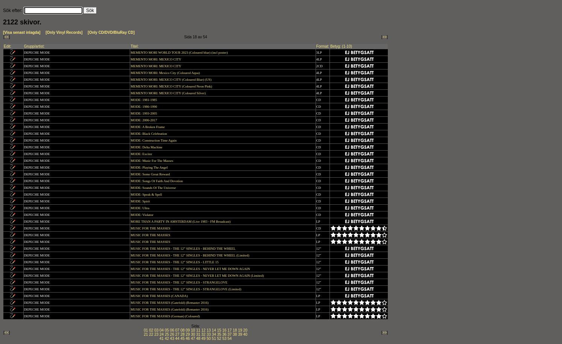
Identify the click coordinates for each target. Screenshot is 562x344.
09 (188, 330)
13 (209, 330)
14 (214, 330)
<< (7, 37)
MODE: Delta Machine (147, 147)
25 (167, 334)
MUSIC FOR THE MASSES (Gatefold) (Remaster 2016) (170, 303)
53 (224, 338)
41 (161, 338)
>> (385, 37)
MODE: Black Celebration (149, 134)
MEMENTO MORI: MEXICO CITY (156, 59)
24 (161, 334)
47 (193, 338)
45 (183, 338)
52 (219, 338)
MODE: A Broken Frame (148, 127)
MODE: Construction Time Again (154, 140)
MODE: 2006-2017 (144, 120)
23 (156, 334)
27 (177, 334)
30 (193, 334)
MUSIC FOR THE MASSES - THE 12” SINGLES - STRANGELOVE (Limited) (186, 289)
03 (156, 330)
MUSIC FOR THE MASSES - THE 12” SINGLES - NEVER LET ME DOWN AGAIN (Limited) (197, 276)
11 (198, 330)
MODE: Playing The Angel (150, 167)
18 (235, 330)
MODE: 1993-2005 (144, 113)
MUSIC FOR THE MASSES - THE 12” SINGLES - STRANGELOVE (179, 282)
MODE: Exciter (142, 154)
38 (235, 334)
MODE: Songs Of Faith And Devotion (157, 181)
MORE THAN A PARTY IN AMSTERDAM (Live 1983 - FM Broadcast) (181, 221)
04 (161, 330)
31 (198, 334)
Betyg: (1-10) (341, 46)
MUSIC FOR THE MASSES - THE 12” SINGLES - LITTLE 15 (175, 262)
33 (209, 334)
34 (214, 334)
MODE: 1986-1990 (144, 107)
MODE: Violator (142, 215)
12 (203, 330)
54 (230, 338)
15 (219, 330)
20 (245, 330)
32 (203, 334)
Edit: (7, 46)
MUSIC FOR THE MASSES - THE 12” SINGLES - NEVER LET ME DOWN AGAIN (191, 269)
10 (193, 330)
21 (146, 334)
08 (183, 330)
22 (151, 334)
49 (203, 338)
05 (167, 330)
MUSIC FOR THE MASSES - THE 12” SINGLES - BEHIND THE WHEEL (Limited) (190, 255)
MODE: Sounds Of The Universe (154, 188)
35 (219, 334)
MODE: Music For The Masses (152, 161)
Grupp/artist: (34, 46)
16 (224, 330)
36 (224, 334)
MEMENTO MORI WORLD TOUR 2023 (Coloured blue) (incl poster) (180, 52)
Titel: (134, 46)
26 (172, 334)
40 (245, 334)
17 (230, 330)
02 (151, 330)
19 (240, 330)
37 (230, 334)
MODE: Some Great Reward (150, 174)
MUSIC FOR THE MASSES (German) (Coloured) (165, 316)
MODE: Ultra (140, 208)
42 (167, 338)
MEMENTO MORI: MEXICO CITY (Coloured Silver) (169, 93)
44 (177, 338)
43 (172, 338)
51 (214, 338)
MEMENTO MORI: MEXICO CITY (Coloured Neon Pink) (172, 86)
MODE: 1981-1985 (144, 100)
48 (198, 338)
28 (183, 334)
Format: (322, 46)
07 (177, 330)
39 (240, 334)
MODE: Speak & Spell (147, 194)
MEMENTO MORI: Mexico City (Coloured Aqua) (165, 73)
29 (188, 334)
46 (188, 338)
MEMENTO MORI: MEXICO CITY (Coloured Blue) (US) (171, 79)
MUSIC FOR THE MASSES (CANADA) (159, 296)
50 (209, 338)
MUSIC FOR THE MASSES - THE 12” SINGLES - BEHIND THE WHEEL (183, 248)
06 (172, 330)
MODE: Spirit (141, 201)
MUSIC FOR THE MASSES (151, 228)
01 (146, 330)
